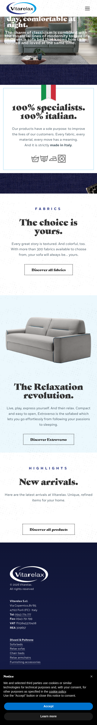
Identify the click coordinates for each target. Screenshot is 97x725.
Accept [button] (49, 706)
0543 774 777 (23, 614)
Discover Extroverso (48, 439)
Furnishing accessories (25, 662)
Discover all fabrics (49, 269)
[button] (91, 676)
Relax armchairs (20, 657)
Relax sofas (17, 648)
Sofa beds (16, 644)
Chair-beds (17, 653)
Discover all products (49, 529)
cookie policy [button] (57, 691)
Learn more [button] (48, 716)
